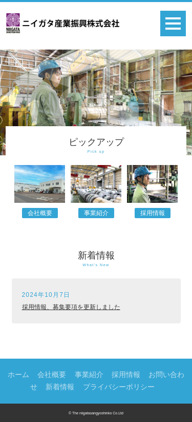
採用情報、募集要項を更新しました (71, 307)
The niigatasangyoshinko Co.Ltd (97, 413)
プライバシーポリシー (119, 387)
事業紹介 (96, 213)
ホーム (18, 374)
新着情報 (60, 387)
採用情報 (152, 213)
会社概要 (40, 213)
